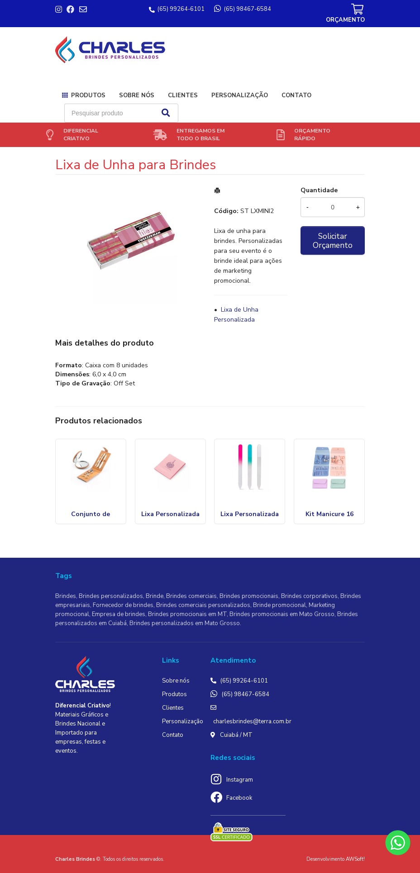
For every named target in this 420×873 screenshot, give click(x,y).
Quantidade (319, 190)
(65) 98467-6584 (245, 694)
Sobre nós (136, 95)
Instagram (239, 780)
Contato (296, 95)
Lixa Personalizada (249, 514)
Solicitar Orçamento (333, 241)
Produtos (88, 95)
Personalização (239, 95)
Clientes (183, 95)
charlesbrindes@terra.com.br (252, 721)
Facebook (239, 798)
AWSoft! (355, 859)
